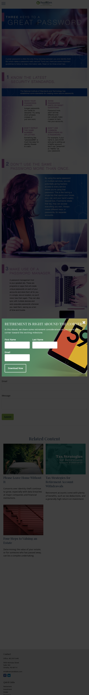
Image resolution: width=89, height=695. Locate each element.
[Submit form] (15, 368)
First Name (10, 339)
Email (7, 352)
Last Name (37, 339)
